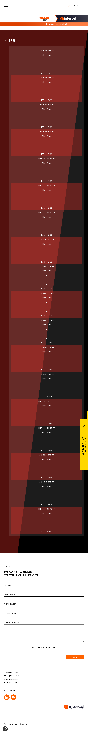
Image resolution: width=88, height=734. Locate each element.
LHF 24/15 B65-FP (46, 428)
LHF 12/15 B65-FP (46, 212)
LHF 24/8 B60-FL (46, 347)
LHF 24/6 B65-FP (46, 320)
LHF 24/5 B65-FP (46, 293)
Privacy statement (10, 724)
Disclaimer (24, 724)
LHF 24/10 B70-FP (46, 509)
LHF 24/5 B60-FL (46, 266)
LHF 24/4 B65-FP (46, 239)
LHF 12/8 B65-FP (46, 131)
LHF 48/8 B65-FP (46, 482)
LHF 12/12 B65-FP (46, 185)
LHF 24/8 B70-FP (46, 374)
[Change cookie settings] (5, 728)
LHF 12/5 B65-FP (46, 78)
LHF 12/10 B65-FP (46, 158)
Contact (76, 5)
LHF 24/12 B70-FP (46, 401)
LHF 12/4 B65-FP (46, 51)
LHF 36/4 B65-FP (46, 455)
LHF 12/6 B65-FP (46, 105)
